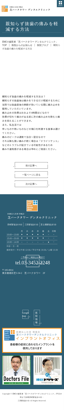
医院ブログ (43, 45)
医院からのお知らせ (22, 45)
